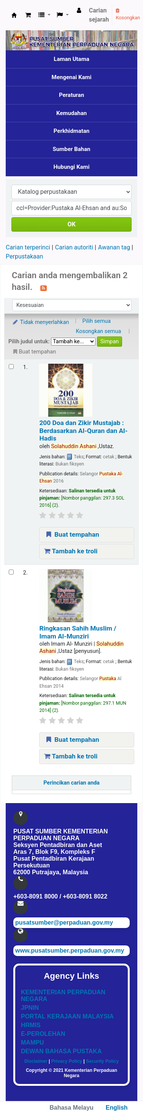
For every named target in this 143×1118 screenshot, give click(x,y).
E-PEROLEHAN (43, 1034)
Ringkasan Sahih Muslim (77, 632)
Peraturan (71, 95)
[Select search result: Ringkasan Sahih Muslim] (11, 572)
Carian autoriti (74, 247)
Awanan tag (114, 247)
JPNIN (30, 1007)
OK (71, 224)
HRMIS (31, 1025)
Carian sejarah (99, 15)
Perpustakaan (24, 256)
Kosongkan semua (98, 331)
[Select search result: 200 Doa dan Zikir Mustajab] (11, 366)
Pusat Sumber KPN (14, 15)
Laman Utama (71, 59)
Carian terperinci (28, 247)
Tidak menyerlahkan (40, 322)
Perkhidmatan (72, 131)
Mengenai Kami (72, 77)
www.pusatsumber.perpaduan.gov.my (69, 950)
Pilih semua (97, 321)
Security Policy (102, 1061)
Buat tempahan (71, 534)
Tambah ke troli (70, 551)
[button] (28, 15)
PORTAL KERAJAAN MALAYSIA (67, 1016)
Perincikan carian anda (71, 783)
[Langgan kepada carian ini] (43, 287)
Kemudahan (71, 113)
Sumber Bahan (72, 149)
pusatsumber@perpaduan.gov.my (64, 922)
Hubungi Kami (71, 166)
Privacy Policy (66, 1061)
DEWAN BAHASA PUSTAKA (61, 1051)
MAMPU (32, 1042)
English (117, 1107)
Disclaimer (36, 1061)
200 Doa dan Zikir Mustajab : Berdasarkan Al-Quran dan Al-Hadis (83, 430)
